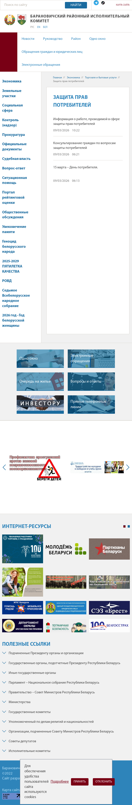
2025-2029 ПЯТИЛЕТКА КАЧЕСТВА (12, 266)
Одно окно (97, 39)
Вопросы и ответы (86, 382)
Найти (76, 5)
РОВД (7, 281)
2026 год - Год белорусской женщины (13, 321)
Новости (28, 39)
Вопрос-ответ (13, 168)
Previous (5, 467)
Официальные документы (14, 146)
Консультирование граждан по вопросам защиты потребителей (84, 146)
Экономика (14, 81)
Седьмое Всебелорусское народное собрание (16, 298)
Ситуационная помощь (14, 180)
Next (126, 467)
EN (38, 27)
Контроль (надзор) (11, 122)
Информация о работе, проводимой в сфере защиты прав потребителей (86, 122)
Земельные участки (11, 93)
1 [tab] (124, 526)
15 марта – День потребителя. (75, 167)
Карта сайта (123, 5)
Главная (57, 77)
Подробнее (60, 782)
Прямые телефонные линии (88, 404)
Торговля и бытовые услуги (101, 77)
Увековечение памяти (14, 229)
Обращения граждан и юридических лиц (52, 52)
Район (76, 39)
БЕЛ (45, 27)
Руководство (53, 39)
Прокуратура (15, 135)
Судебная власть (16, 159)
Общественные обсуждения (15, 215)
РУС (32, 27)
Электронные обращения (41, 65)
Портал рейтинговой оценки (13, 198)
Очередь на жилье (35, 382)
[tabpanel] (66, 586)
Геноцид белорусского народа (14, 247)
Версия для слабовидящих (8, 52)
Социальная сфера (12, 108)
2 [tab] (129, 526)
